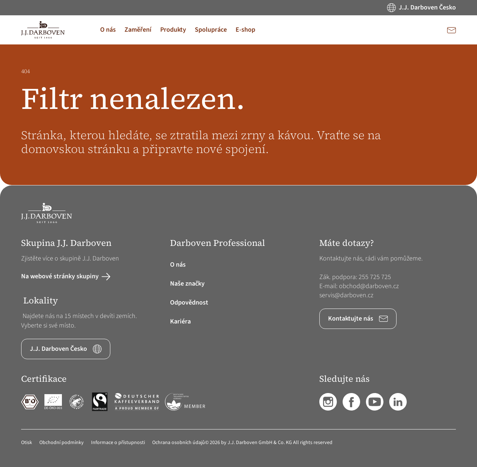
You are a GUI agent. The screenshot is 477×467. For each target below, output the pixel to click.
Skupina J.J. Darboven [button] (66, 243)
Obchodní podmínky (61, 442)
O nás (178, 264)
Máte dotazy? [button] (346, 243)
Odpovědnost (189, 302)
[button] (108, 30)
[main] (238, 114)
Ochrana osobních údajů (178, 442)
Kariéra (180, 321)
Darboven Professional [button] (217, 243)
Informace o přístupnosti (118, 442)
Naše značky (187, 283)
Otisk (26, 442)
